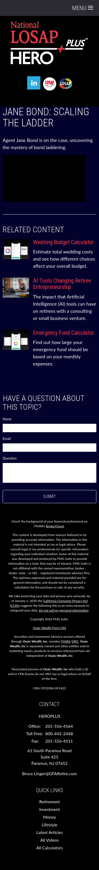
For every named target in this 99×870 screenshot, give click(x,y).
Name (7, 419)
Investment (49, 809)
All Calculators (49, 847)
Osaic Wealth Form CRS (49, 628)
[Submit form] (49, 496)
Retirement (49, 801)
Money (49, 816)
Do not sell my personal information (63, 610)
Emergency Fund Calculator (63, 332)
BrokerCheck (55, 526)
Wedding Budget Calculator (63, 242)
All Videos (49, 839)
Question (10, 458)
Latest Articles (49, 832)
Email (7, 438)
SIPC (75, 641)
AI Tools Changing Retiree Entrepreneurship (62, 283)
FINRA (65, 641)
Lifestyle (49, 824)
